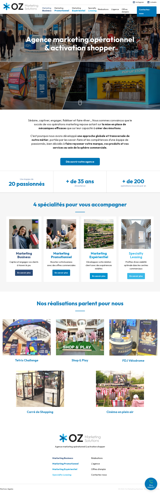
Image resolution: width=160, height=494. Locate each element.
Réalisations (103, 9)
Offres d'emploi (125, 10)
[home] (20, 6)
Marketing (46, 9)
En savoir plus (24, 272)
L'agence (115, 9)
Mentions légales (6, 489)
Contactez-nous (144, 11)
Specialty (92, 9)
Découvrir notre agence (80, 161)
